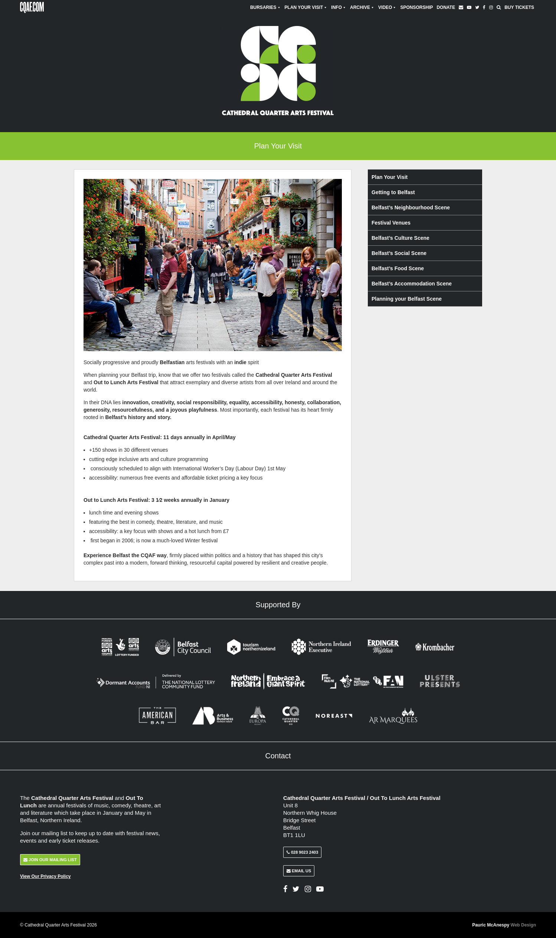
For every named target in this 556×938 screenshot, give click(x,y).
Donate (445, 7)
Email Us (299, 871)
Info (338, 7)
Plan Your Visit (306, 7)
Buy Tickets (519, 7)
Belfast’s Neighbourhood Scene (411, 207)
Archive (362, 7)
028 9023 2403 (302, 852)
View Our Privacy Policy (45, 876)
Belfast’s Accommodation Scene (412, 284)
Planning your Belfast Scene (407, 299)
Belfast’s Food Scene (398, 268)
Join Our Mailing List (50, 859)
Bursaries (265, 7)
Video (387, 7)
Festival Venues (391, 223)
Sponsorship (416, 7)
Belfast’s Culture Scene (400, 238)
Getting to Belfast (393, 192)
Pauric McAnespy (504, 925)
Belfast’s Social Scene (399, 253)
